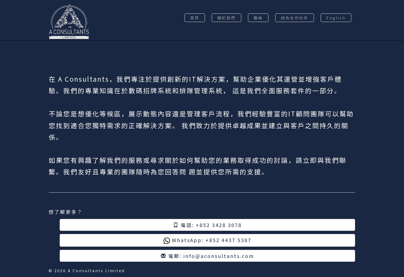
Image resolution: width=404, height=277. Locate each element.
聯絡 (258, 17)
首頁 (194, 17)
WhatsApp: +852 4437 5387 (207, 240)
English (336, 17)
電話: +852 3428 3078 (207, 224)
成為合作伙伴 (294, 17)
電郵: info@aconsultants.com (207, 255)
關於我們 (226, 17)
